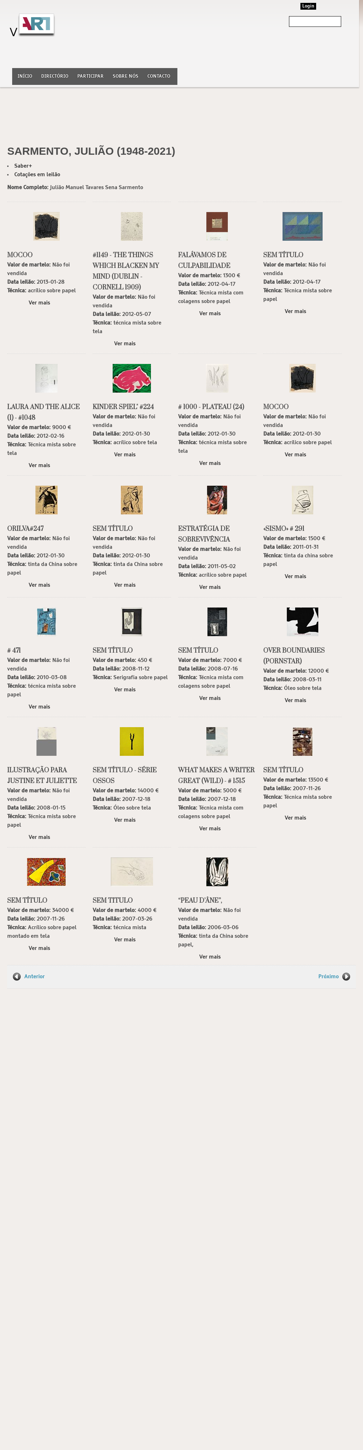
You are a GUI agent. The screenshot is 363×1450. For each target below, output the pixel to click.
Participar (90, 76)
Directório (54, 76)
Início (25, 76)
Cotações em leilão (37, 174)
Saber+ (23, 166)
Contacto (158, 76)
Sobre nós (125, 76)
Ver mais (39, 303)
